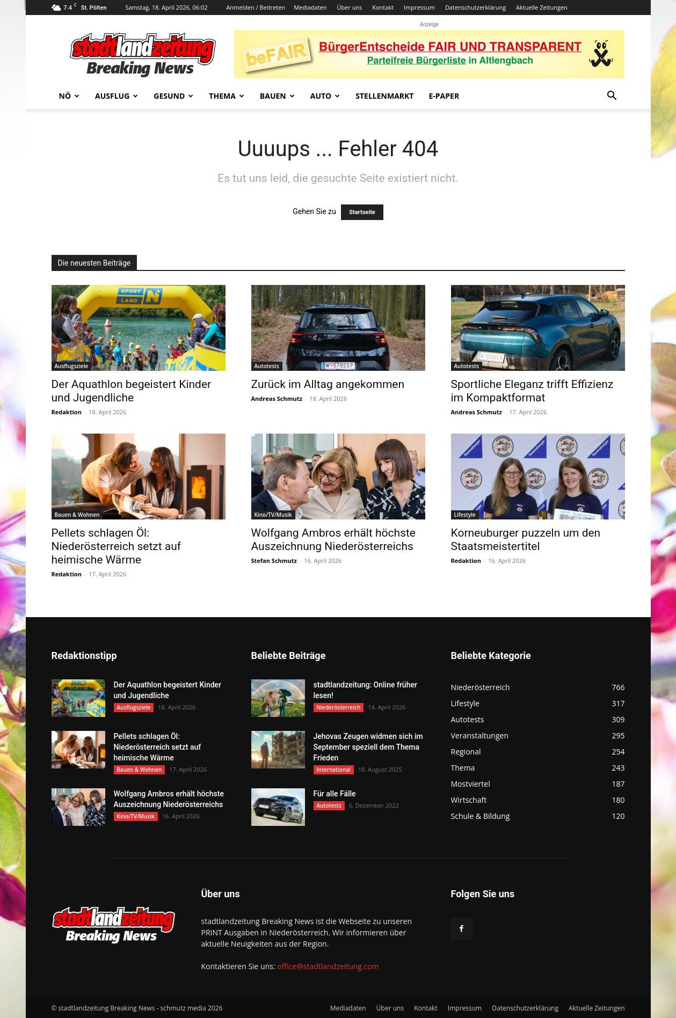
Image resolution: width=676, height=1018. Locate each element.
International (334, 769)
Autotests (267, 366)
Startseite (362, 212)
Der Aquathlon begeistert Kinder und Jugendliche (132, 391)
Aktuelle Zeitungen (542, 7)
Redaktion (67, 412)
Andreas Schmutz (276, 398)
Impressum (419, 7)
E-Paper (443, 96)
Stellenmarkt (384, 96)
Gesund (173, 96)
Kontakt (383, 7)
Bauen (277, 96)
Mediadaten (310, 7)
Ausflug (116, 96)
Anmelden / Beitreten (255, 7)
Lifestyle (465, 514)
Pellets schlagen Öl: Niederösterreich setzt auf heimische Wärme (116, 546)
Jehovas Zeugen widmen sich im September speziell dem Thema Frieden (368, 747)
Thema (226, 96)
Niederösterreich (339, 707)
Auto (325, 96)
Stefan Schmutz (274, 560)
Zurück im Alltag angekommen (328, 384)
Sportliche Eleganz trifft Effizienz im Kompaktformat (532, 391)
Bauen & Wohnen (77, 514)
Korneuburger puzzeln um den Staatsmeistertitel (526, 539)
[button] (612, 97)
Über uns (349, 7)
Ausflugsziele (72, 366)
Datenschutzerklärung (475, 7)
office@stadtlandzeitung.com (328, 966)
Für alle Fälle (335, 793)
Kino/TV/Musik (273, 514)
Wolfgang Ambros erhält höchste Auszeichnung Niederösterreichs (333, 539)
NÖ (69, 96)
